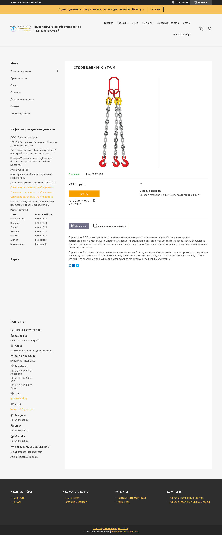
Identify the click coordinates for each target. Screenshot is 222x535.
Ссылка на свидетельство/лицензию (31, 187)
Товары (121, 23)
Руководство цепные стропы (186, 497)
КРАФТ (18, 501)
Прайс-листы (18, 78)
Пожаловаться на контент (124, 531)
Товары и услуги (20, 71)
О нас (135, 23)
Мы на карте (73, 497)
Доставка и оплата (168, 23)
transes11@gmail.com (22, 409)
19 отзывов (182, 2)
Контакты (147, 23)
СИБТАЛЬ (19, 497)
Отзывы (15, 92)
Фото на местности (77, 501)
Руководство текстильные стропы (190, 501)
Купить (84, 193)
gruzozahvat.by (18, 398)
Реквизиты (124, 501)
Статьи (187, 23)
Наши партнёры (182, 34)
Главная (108, 23)
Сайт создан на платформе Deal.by (111, 528)
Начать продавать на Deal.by (26, 2)
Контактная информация (132, 497)
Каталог (155, 9)
